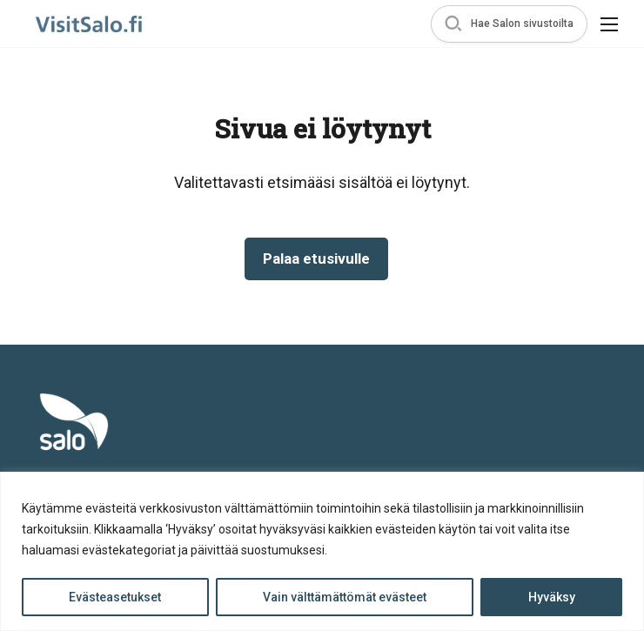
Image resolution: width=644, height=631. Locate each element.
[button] (509, 24)
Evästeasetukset (115, 597)
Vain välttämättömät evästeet (344, 597)
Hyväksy (551, 597)
